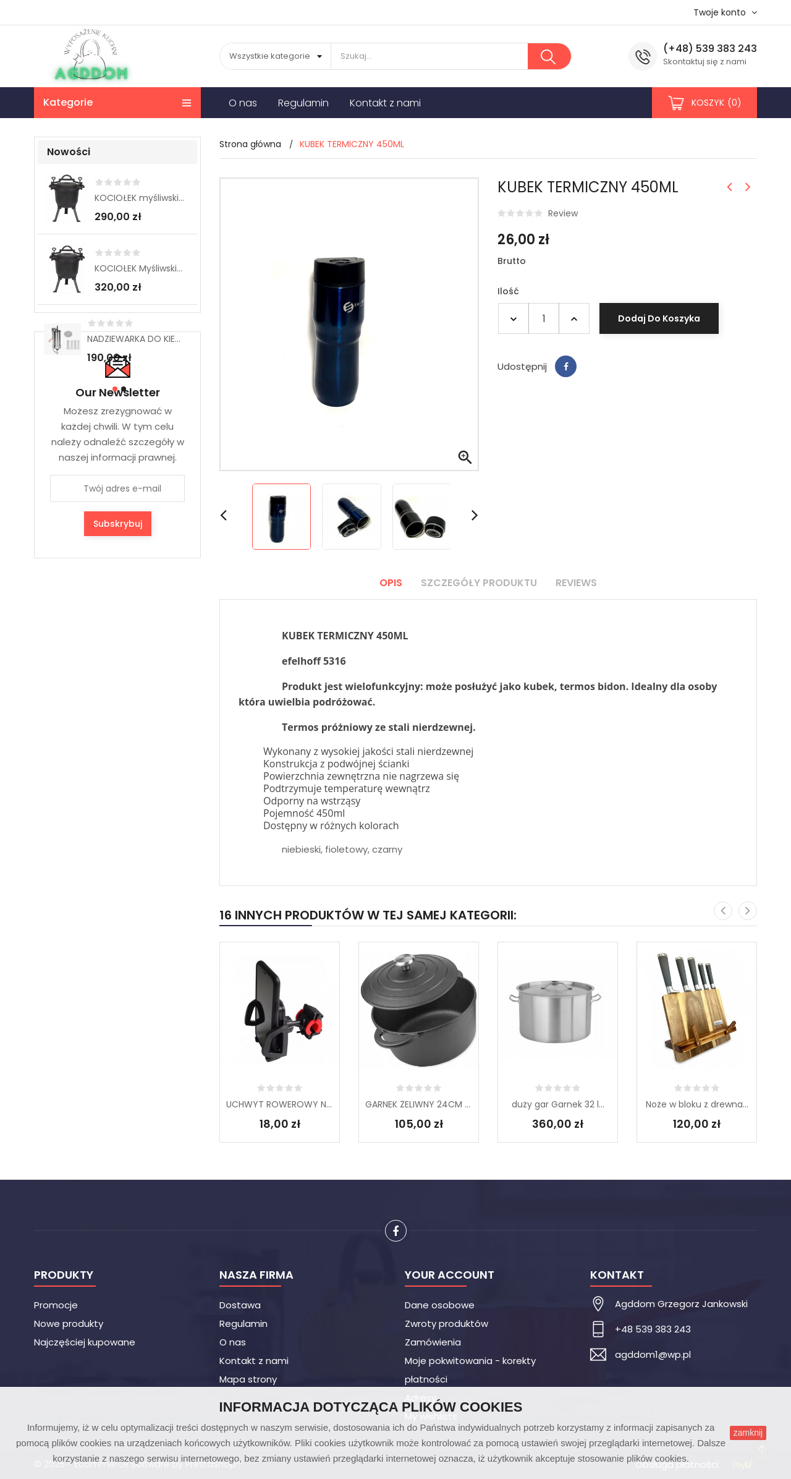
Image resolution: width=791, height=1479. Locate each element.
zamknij (748, 1433)
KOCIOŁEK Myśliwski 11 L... (140, 268)
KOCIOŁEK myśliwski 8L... (140, 198)
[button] (113, 389)
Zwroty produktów (446, 1323)
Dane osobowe (440, 1304)
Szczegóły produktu (479, 583)
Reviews (576, 583)
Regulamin (243, 1323)
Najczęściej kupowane (84, 1342)
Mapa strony (248, 1379)
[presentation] (723, 910)
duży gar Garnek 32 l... (558, 1104)
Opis (390, 583)
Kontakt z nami (254, 1360)
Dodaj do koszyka (659, 318)
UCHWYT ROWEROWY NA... (279, 1104)
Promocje (56, 1304)
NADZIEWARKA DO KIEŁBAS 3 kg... (136, 339)
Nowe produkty (68, 1323)
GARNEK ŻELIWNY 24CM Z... (418, 1104)
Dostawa (240, 1304)
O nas (232, 1342)
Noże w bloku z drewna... (697, 1104)
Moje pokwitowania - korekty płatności (470, 1370)
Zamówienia (433, 1342)
